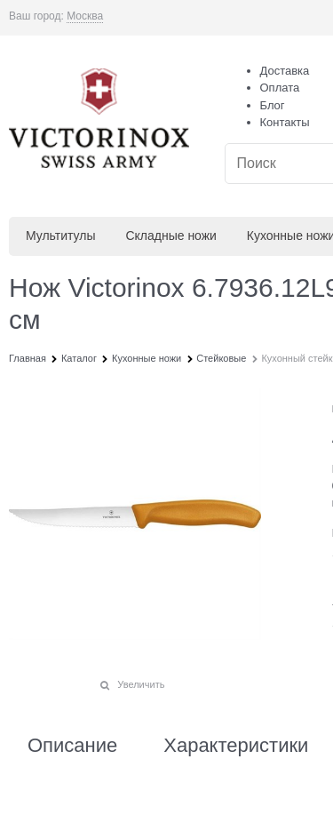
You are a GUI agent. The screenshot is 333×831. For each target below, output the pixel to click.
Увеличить (140, 684)
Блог (272, 105)
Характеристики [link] (235, 745)
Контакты (285, 122)
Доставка (285, 70)
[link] (85, 16)
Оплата (280, 87)
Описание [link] (72, 745)
